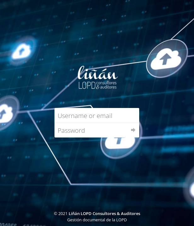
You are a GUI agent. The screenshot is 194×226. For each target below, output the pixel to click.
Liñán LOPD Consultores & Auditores (104, 213)
